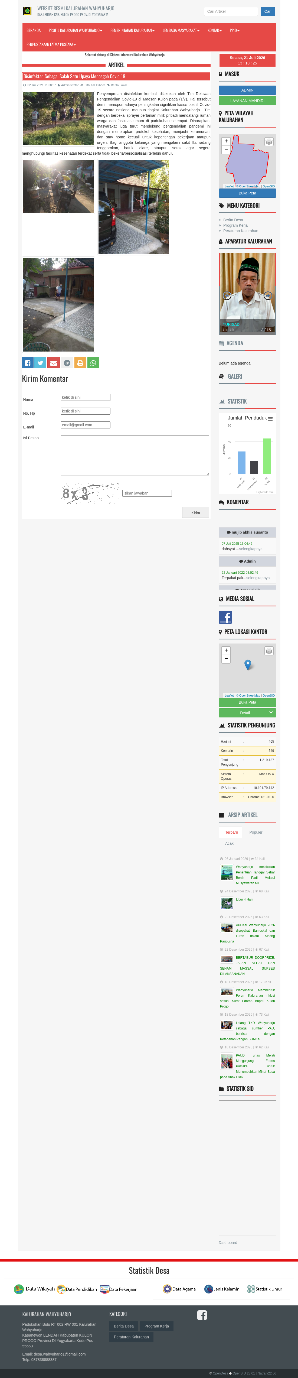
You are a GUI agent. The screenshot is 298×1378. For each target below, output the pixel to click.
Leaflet (229, 186)
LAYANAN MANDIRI (247, 101)
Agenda (231, 343)
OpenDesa (220, 1373)
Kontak (215, 30)
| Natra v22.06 (266, 1373)
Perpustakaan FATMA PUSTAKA (51, 44)
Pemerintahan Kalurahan (132, 30)
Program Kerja (235, 225)
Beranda (34, 30)
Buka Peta (247, 193)
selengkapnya (251, 554)
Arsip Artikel (241, 815)
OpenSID (269, 186)
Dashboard (228, 1242)
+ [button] (226, 142)
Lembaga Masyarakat (181, 30)
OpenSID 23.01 (243, 1373)
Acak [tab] (229, 843)
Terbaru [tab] (231, 832)
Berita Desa (232, 220)
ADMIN (247, 90)
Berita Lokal (117, 85)
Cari (267, 11)
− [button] (226, 150)
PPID (235, 30)
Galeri (233, 376)
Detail (256, 712)
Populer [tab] (255, 832)
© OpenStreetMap (248, 186)
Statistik (233, 401)
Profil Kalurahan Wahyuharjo (75, 30)
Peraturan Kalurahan (240, 231)
